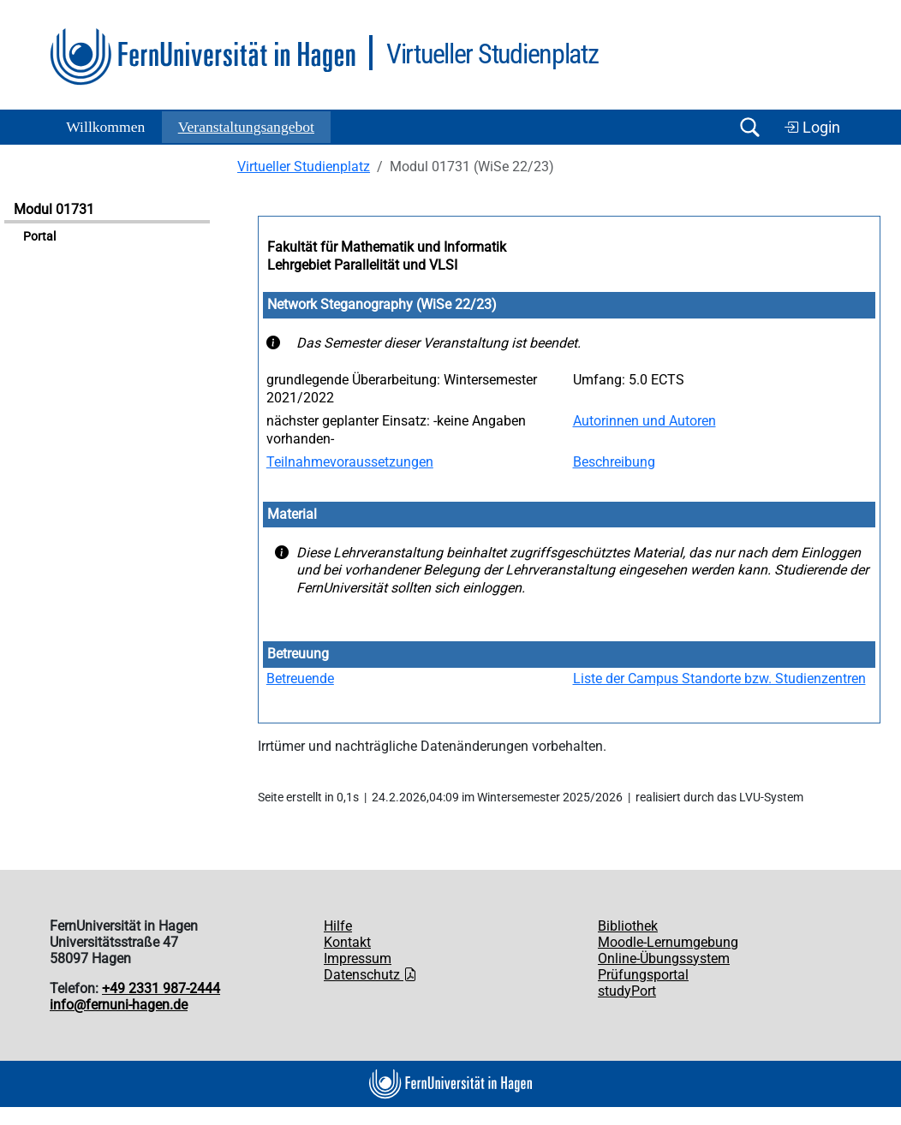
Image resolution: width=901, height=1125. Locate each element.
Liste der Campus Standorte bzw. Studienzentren (719, 678)
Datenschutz (370, 975)
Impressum (357, 958)
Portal (39, 236)
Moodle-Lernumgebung (668, 942)
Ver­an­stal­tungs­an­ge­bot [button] (246, 126)
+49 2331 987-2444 (161, 988)
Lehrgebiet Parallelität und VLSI (362, 265)
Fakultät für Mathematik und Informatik (386, 247)
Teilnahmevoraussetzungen (349, 462)
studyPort (627, 991)
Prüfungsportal (643, 975)
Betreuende (300, 678)
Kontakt (347, 942)
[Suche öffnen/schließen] (749, 127)
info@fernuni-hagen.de (119, 1005)
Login (812, 127)
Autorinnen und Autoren (644, 421)
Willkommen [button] (105, 126)
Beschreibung (614, 462)
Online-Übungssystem (664, 958)
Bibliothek (628, 926)
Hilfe (338, 926)
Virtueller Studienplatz (303, 166)
